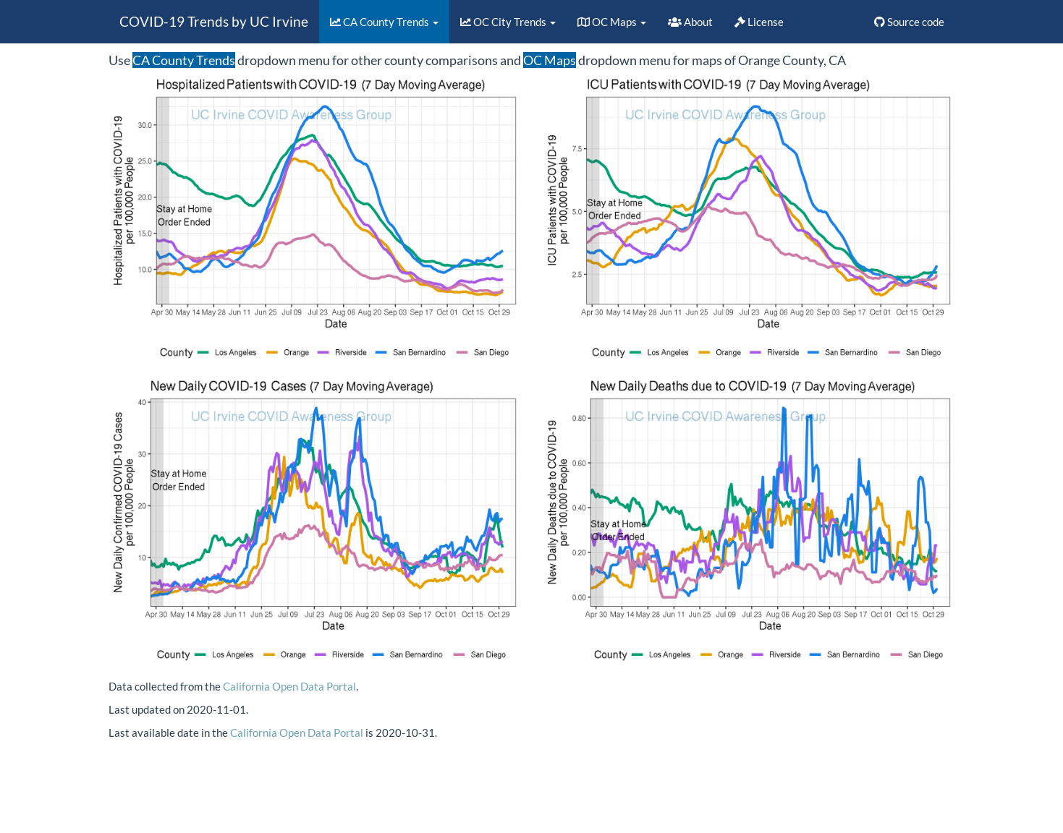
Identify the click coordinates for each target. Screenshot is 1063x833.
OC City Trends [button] (508, 21)
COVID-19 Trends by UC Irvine (213, 21)
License (759, 21)
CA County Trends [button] (384, 21)
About (690, 21)
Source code (909, 21)
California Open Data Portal (289, 686)
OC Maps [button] (611, 21)
